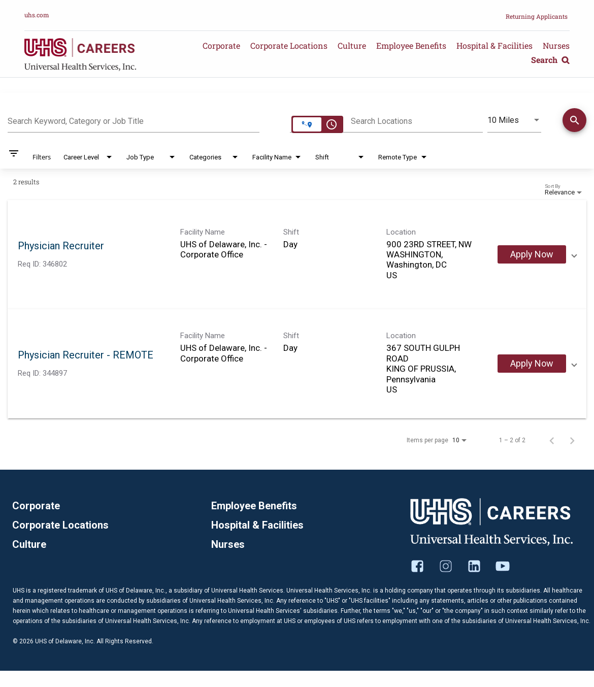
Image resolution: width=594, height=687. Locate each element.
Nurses (556, 45)
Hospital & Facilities (494, 45)
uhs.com (36, 15)
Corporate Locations (288, 45)
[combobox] (133, 120)
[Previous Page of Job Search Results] (552, 440)
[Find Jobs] (574, 122)
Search (550, 59)
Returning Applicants (537, 16)
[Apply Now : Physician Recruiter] (532, 254)
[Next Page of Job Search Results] (572, 440)
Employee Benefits (411, 45)
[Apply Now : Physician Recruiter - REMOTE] (532, 363)
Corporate (221, 45)
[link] (297, 254)
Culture (352, 45)
